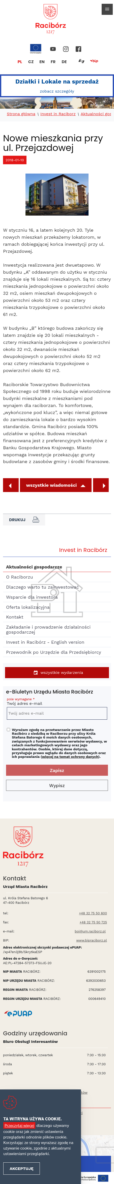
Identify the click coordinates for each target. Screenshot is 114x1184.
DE (64, 62)
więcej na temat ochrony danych (70, 757)
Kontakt (14, 617)
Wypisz (57, 785)
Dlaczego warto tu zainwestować (42, 587)
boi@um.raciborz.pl (90, 931)
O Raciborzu (19, 577)
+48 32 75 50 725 (93, 922)
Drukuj (24, 519)
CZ (31, 62)
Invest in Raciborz (58, 114)
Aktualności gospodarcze (34, 566)
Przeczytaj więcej (19, 1125)
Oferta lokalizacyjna (28, 607)
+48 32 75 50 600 (93, 913)
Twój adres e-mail (57, 702)
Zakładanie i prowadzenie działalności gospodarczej (48, 629)
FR (53, 62)
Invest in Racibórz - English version (45, 642)
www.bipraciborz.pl (91, 940)
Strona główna (21, 114)
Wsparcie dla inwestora (32, 597)
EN (42, 62)
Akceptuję (21, 1168)
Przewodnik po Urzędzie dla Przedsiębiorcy (53, 652)
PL (20, 62)
